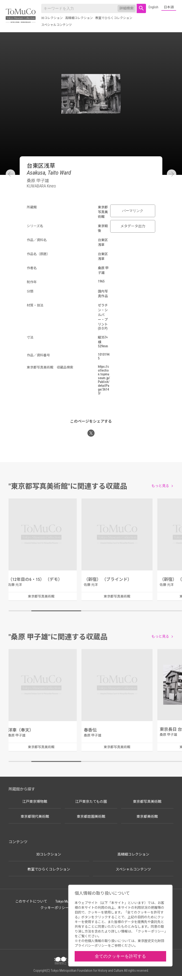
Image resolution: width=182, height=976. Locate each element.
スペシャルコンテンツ (56, 25)
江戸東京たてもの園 (91, 801)
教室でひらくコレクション (113, 18)
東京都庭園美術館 (91, 816)
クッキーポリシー (54, 908)
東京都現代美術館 (35, 816)
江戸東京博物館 (34, 801)
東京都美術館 (147, 816)
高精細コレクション (79, 18)
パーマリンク (132, 211)
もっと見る (160, 486)
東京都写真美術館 (147, 801)
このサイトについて (31, 901)
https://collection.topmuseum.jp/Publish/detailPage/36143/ (104, 380)
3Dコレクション (52, 18)
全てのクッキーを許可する (120, 956)
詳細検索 (126, 8)
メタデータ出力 (132, 226)
